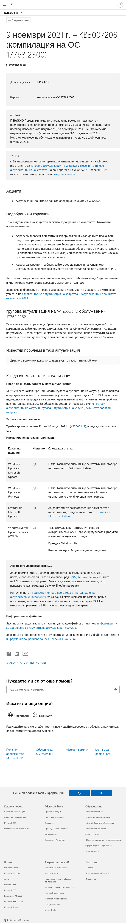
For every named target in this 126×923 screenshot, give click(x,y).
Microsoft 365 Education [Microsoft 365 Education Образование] (95, 828)
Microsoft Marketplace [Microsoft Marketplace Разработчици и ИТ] (54, 893)
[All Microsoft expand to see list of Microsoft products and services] (4, 5)
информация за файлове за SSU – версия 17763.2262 (41, 639)
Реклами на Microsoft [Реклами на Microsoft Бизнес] (13, 896)
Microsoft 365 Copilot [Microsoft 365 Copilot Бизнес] (13, 901)
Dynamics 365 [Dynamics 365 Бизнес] (10, 884)
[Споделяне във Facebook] (8, 653)
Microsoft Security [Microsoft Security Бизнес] (12, 873)
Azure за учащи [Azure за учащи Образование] (92, 851)
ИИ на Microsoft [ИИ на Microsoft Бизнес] (11, 867)
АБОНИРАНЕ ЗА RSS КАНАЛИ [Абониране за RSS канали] (28, 662)
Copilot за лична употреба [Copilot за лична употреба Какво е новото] (15, 817)
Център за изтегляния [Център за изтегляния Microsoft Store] (55, 817)
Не (101, 793)
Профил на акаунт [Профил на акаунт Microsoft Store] (53, 811)
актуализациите (64, 174)
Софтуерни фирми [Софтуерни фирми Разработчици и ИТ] (53, 904)
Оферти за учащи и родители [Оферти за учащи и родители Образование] (98, 845)
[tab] (20, 715)
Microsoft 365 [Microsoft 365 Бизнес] (10, 890)
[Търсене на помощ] (12, 4)
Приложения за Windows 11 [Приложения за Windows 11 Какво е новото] (16, 828)
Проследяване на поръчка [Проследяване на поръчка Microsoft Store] (56, 828)
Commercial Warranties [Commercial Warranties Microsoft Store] (55, 840)
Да (79, 793)
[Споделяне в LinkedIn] (15, 653)
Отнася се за (17, 64)
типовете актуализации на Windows (54, 165)
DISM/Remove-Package (84, 577)
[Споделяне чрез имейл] (23, 653)
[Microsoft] (63, 3)
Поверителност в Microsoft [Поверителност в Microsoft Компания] (97, 873)
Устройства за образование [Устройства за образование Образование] (97, 817)
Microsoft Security (77, 749)
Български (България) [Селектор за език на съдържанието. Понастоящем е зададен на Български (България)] (19, 920)
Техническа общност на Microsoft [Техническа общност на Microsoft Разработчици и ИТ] (59, 887)
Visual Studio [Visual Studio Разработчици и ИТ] (50, 910)
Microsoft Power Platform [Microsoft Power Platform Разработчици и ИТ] (56, 898)
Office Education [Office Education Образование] (92, 834)
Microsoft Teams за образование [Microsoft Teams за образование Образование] (99, 823)
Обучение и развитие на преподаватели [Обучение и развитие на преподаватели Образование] (103, 840)
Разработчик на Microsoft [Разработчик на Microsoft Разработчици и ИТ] (56, 867)
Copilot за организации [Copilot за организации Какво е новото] (14, 811)
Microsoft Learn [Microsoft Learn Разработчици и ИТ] (51, 873)
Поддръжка (10, 12)
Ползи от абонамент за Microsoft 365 (15, 754)
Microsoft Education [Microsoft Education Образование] (94, 811)
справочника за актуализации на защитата (50, 294)
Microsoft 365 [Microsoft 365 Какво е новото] (10, 823)
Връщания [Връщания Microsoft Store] (49, 823)
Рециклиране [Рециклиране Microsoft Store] (51, 834)
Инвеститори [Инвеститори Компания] (91, 879)
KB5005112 (78, 426)
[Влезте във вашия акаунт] (120, 5)
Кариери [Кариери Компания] (89, 867)
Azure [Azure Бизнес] (6, 879)
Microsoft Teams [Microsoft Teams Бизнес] (11, 907)
